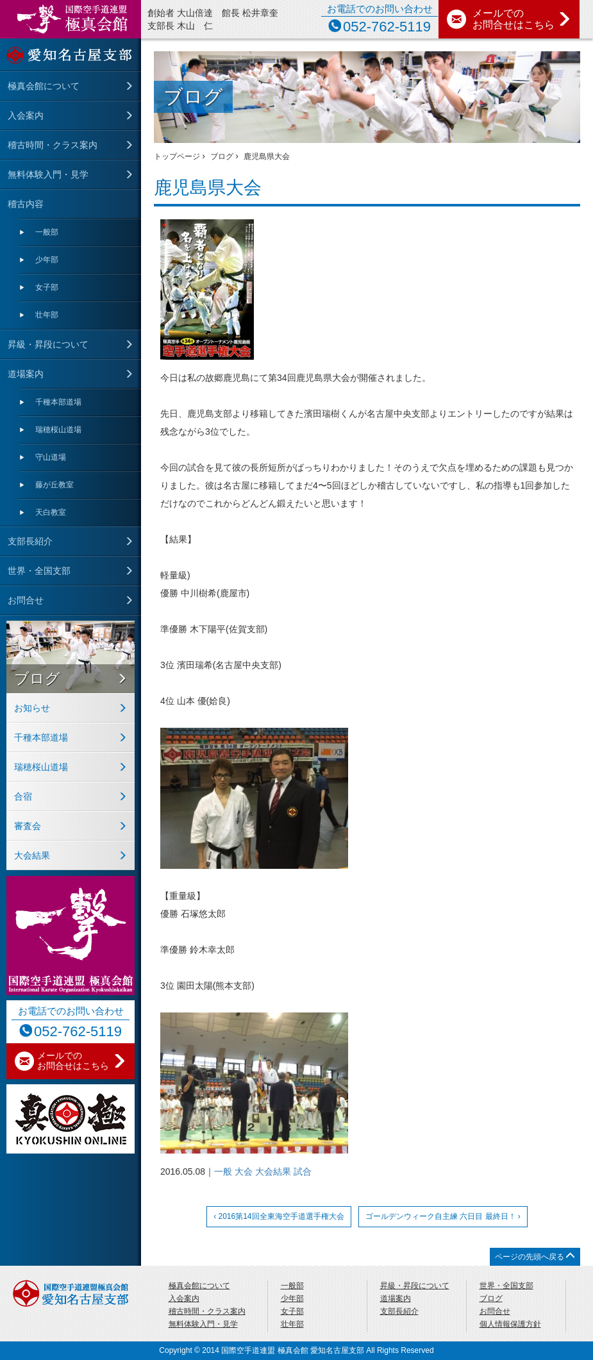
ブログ (37, 678)
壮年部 (46, 314)
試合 (303, 1171)
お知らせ (32, 708)
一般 (223, 1171)
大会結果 (273, 1171)
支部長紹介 (30, 541)
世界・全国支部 (39, 571)
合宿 (23, 796)
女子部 (46, 287)
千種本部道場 (58, 402)
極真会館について (43, 86)
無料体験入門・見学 (48, 174)
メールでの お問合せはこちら (521, 19)
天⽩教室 (50, 512)
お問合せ (26, 600)
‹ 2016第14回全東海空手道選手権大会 (278, 1216)
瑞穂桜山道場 (58, 429)
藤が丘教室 (54, 484)
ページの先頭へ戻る (535, 1256)
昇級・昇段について (48, 344)
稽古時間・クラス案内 (52, 145)
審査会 (27, 826)
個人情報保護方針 (510, 1324)
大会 (244, 1171)
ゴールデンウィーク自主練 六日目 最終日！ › (443, 1216)
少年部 (46, 259)
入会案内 (26, 115)
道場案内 (26, 374)
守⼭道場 (50, 457)
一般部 (46, 232)
